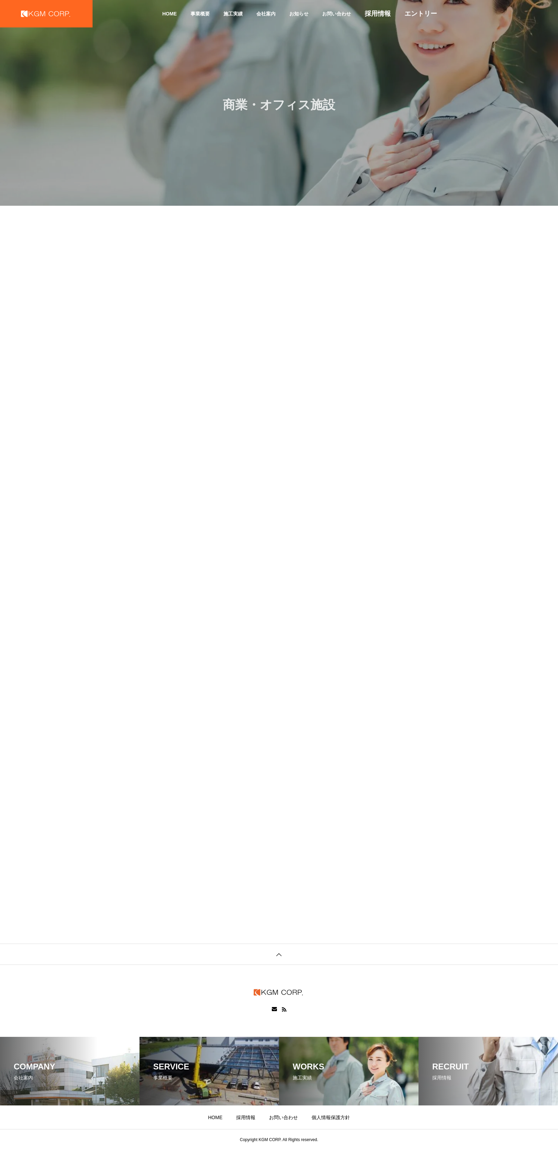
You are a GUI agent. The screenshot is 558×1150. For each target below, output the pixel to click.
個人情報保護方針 (331, 1117)
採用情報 (378, 13)
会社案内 (266, 13)
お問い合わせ (336, 13)
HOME (169, 13)
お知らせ (298, 13)
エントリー (420, 13)
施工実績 (233, 13)
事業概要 (200, 13)
